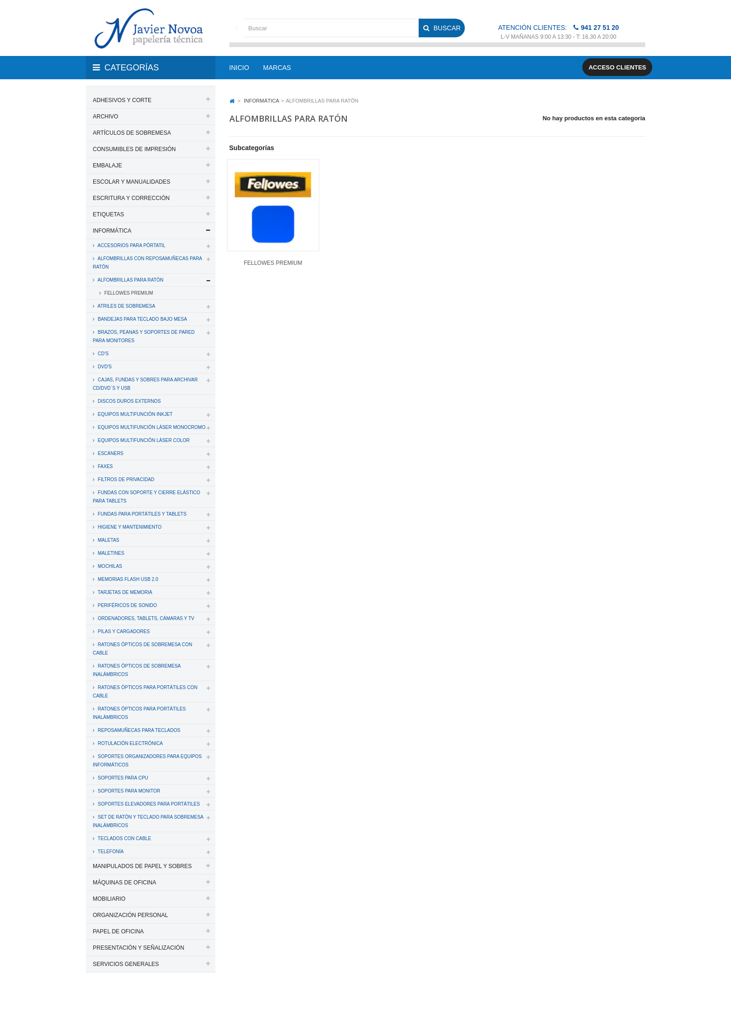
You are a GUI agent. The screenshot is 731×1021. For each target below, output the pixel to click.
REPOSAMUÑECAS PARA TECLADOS (138, 730)
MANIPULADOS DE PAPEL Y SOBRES (142, 866)
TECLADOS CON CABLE (124, 838)
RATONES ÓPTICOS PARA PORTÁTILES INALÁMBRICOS (139, 713)
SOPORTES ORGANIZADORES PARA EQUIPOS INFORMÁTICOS (147, 760)
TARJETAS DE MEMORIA (124, 592)
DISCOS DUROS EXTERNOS (129, 401)
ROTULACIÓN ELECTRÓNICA (130, 743)
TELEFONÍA (110, 851)
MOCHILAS (109, 566)
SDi (633, 1001)
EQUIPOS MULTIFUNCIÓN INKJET (134, 414)
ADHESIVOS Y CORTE (122, 100)
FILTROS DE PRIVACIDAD (125, 479)
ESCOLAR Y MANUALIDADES (131, 182)
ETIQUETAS (108, 214)
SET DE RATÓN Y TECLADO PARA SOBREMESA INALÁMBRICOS (148, 821)
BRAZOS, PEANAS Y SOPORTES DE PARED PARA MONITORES (143, 336)
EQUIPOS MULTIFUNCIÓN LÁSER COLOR (143, 440)
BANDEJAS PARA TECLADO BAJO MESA (142, 319)
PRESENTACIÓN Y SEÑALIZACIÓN (138, 948)
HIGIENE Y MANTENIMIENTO (129, 527)
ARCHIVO (105, 116)
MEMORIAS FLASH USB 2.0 (127, 579)
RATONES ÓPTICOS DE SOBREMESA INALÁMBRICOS (137, 670)
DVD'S (104, 366)
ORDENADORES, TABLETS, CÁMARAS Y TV (145, 618)
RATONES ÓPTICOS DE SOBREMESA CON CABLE (142, 648)
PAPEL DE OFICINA (118, 931)
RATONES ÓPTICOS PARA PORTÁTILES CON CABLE (145, 691)
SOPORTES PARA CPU (122, 777)
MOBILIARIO (109, 899)
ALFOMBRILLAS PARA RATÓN (130, 280)
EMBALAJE (107, 165)
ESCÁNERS (110, 453)
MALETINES (110, 553)
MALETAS (108, 540)
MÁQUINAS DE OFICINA (124, 882)
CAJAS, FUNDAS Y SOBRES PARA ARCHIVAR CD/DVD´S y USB (145, 384)
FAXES (105, 466)
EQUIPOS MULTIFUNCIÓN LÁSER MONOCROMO (151, 427)
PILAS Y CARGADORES (123, 631)
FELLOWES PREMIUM (128, 293)
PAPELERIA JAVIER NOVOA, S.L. (148, 1001)
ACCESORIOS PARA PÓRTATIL (131, 245)
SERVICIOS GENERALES (126, 964)
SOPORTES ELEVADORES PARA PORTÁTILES (148, 804)
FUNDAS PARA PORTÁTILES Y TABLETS (141, 514)
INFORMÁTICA (112, 231)
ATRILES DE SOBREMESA (126, 306)
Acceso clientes (617, 67)
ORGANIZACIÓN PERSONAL (130, 915)
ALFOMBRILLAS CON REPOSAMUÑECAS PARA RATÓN (147, 262)
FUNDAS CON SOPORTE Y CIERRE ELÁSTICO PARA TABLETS (146, 497)
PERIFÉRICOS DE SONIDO (127, 605)
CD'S (103, 353)
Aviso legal (366, 1001)
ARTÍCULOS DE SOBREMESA (132, 133)
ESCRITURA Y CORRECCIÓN (131, 198)
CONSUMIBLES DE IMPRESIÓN (134, 149)
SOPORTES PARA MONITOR (128, 790)
